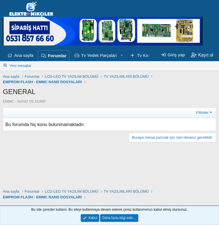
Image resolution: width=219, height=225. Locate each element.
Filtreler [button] (202, 112)
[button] (121, 55)
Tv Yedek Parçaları (99, 55)
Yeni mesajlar (20, 65)
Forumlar (57, 55)
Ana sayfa (23, 55)
